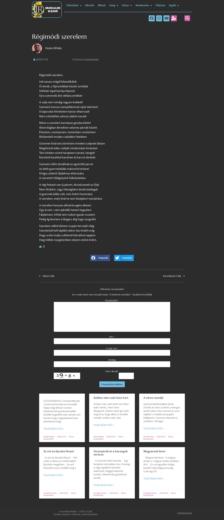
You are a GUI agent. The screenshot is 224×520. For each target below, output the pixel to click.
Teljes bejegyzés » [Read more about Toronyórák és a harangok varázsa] (103, 485)
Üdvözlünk (73, 5)
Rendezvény (144, 5)
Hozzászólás (112, 300)
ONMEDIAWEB (184, 513)
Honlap (112, 360)
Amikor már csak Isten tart (110, 398)
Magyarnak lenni (154, 451)
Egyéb (174, 5)
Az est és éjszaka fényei (58, 451)
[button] (187, 18)
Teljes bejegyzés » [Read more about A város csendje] (153, 428)
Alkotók (89, 5)
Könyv (127, 5)
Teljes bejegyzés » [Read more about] (53, 429)
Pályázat (160, 5)
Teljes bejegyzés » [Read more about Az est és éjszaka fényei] (53, 475)
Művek (102, 5)
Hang (113, 5)
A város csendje (153, 398)
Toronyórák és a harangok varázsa (110, 453)
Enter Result (112, 371)
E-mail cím (112, 348)
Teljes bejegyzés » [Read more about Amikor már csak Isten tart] (103, 425)
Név (112, 337)
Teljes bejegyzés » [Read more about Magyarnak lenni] (153, 478)
